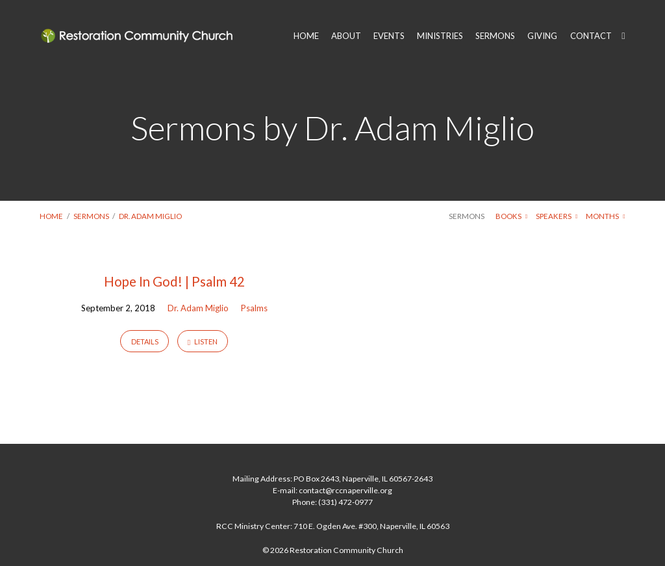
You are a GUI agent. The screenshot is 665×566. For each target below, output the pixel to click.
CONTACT (591, 36)
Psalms (254, 308)
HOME (306, 36)
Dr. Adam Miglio (150, 216)
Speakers (556, 216)
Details (144, 341)
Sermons (91, 216)
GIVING (542, 36)
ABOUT (346, 36)
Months (605, 216)
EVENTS (389, 36)
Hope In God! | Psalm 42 (174, 281)
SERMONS (495, 36)
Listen (203, 341)
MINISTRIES (440, 36)
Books (511, 216)
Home (51, 216)
